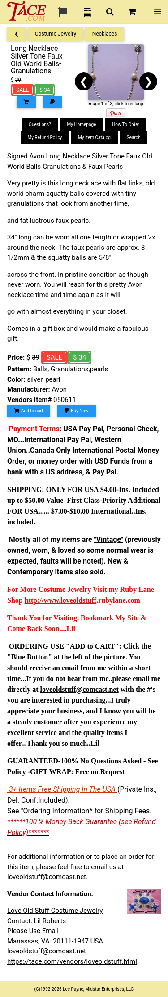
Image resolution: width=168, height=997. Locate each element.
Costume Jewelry (55, 34)
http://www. (42, 600)
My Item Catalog (94, 137)
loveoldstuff (78, 600)
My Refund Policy (45, 137)
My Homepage (81, 124)
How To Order (125, 124)
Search (134, 137)
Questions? (40, 124)
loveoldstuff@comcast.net (46, 877)
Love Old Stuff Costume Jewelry (55, 911)
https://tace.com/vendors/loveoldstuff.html (72, 961)
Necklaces (104, 34)
